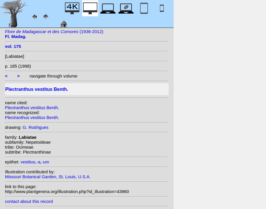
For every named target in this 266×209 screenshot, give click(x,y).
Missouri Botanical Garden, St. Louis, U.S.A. (48, 176)
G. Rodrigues (35, 127)
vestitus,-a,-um (34, 161)
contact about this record (29, 201)
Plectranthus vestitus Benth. (32, 107)
